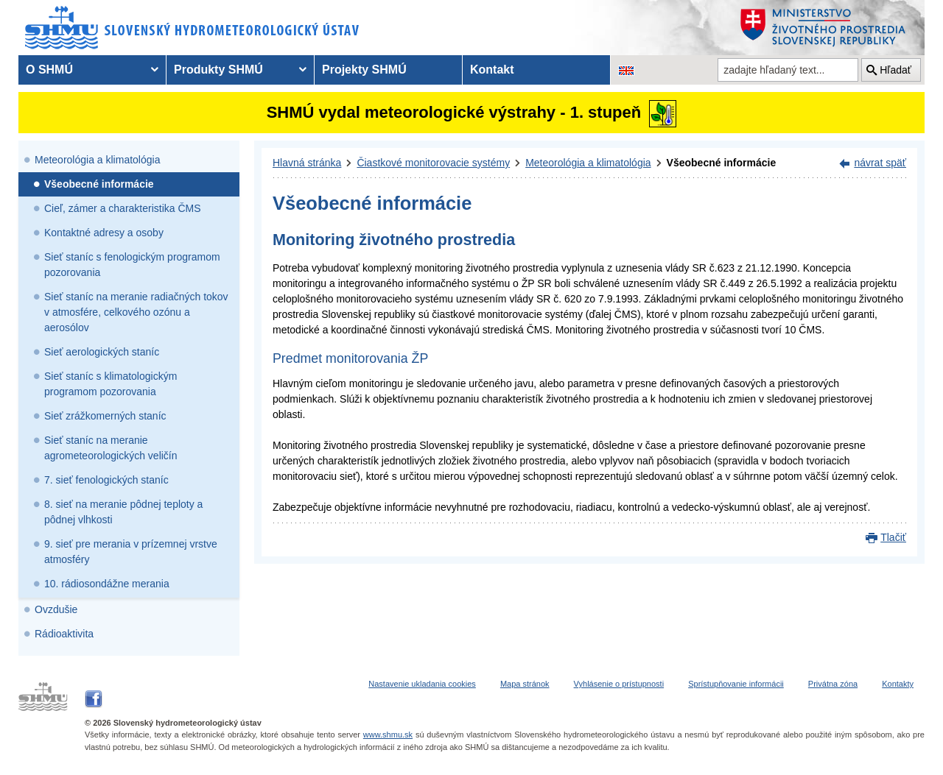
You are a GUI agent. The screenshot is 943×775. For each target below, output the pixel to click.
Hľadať (895, 70)
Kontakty (898, 683)
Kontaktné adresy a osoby (104, 232)
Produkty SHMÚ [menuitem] (218, 69)
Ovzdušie (56, 609)
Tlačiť (893, 537)
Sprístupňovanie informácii (736, 683)
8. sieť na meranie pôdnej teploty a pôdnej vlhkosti (123, 511)
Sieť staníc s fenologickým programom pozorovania (132, 264)
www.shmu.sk (388, 734)
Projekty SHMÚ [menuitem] (364, 69)
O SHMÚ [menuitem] (49, 69)
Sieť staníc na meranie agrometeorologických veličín (111, 447)
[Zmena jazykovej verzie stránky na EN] (626, 70)
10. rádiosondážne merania (106, 584)
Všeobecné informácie (99, 184)
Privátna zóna (833, 683)
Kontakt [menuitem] (492, 69)
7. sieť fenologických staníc (106, 480)
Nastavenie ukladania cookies (422, 683)
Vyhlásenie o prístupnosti (619, 683)
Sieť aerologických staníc (101, 352)
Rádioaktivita (64, 634)
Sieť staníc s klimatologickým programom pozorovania (110, 383)
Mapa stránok (525, 683)
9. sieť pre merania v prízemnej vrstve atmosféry (130, 551)
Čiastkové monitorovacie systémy (433, 163)
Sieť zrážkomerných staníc (105, 416)
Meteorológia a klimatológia (97, 160)
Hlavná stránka (307, 163)
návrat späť (880, 163)
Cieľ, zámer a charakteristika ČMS (122, 208)
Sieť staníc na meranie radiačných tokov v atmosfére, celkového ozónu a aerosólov (136, 312)
